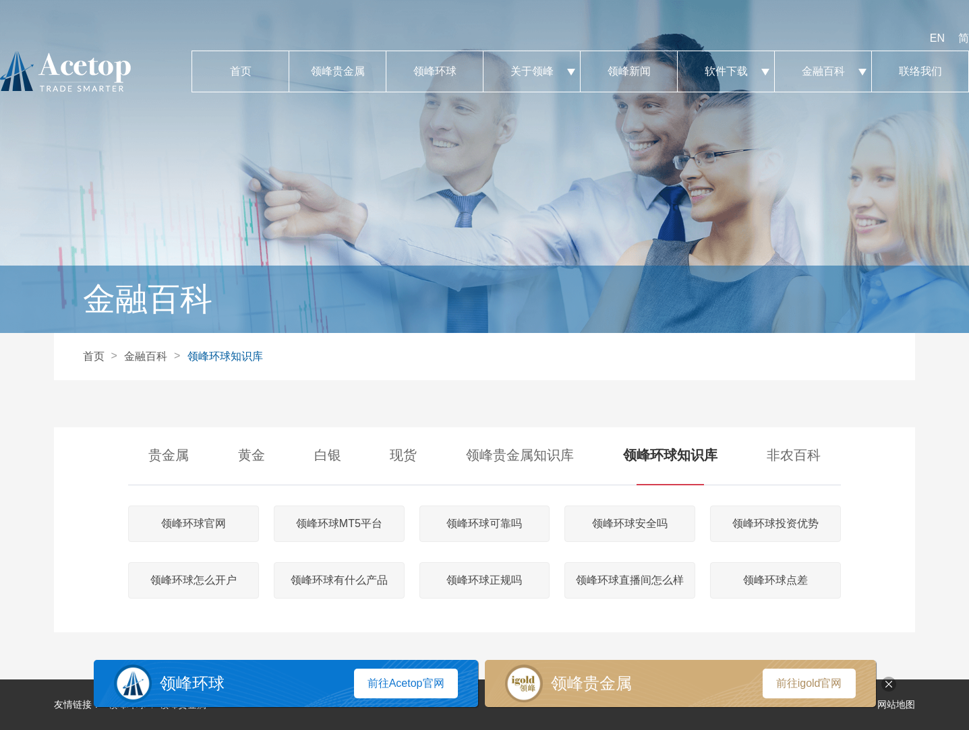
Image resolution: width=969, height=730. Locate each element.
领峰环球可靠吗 (484, 523)
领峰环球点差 (775, 580)
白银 (327, 455)
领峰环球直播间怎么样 (630, 580)
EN (937, 38)
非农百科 (794, 455)
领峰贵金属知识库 (520, 455)
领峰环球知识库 (225, 356)
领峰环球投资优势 (775, 523)
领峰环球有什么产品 (339, 580)
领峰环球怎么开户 (193, 580)
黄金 (251, 455)
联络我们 (920, 71)
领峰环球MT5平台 (339, 523)
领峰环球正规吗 (484, 580)
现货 (403, 455)
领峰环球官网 (193, 523)
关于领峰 (532, 71)
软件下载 (726, 71)
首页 (240, 71)
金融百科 (823, 71)
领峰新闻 (629, 71)
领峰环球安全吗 (630, 523)
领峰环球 (434, 71)
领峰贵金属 (337, 71)
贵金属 (168, 455)
